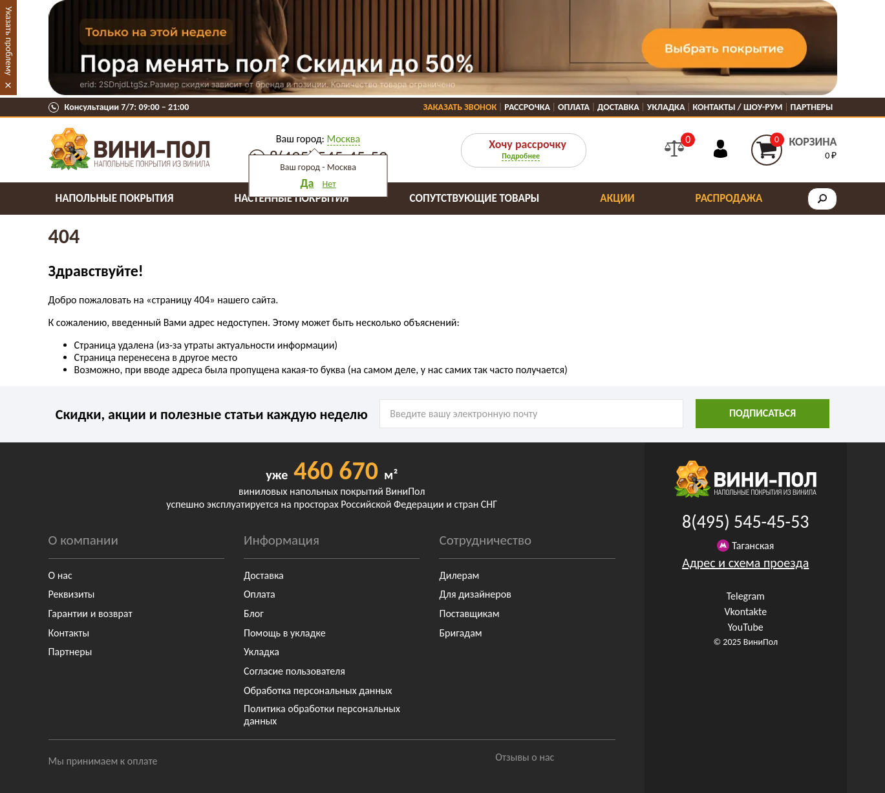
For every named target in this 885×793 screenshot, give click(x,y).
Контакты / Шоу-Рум (737, 107)
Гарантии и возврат (90, 613)
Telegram (746, 596)
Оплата (574, 107)
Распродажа (729, 198)
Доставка (618, 107)
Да (307, 183)
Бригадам (460, 633)
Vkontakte (745, 611)
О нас (60, 575)
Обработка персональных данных (318, 690)
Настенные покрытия (291, 198)
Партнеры (812, 107)
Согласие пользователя (294, 671)
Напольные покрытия (115, 198)
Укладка (666, 107)
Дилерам (459, 575)
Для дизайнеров (475, 594)
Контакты (69, 633)
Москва (344, 139)
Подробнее (521, 155)
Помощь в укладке (285, 633)
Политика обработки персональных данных (322, 714)
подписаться (762, 413)
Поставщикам (469, 613)
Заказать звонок (460, 107)
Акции (617, 198)
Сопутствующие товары (475, 198)
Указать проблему (8, 41)
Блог (254, 613)
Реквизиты (71, 594)
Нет (329, 184)
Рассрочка (527, 107)
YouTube (745, 627)
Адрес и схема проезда (745, 562)
